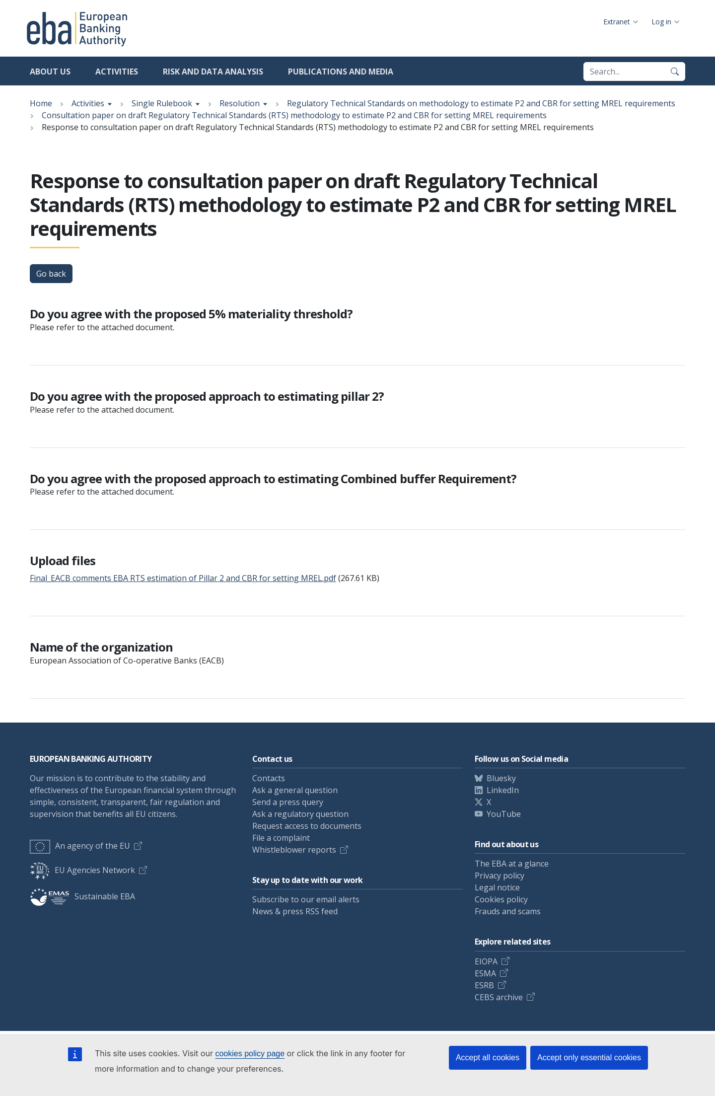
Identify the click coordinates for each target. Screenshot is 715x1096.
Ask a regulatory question (300, 813)
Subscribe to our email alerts (305, 899)
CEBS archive (499, 997)
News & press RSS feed (295, 911)
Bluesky (501, 778)
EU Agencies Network (82, 870)
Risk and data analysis (213, 71)
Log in (661, 21)
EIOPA (486, 961)
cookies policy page (250, 1053)
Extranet (616, 21)
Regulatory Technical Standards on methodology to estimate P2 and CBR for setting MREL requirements (481, 103)
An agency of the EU (80, 845)
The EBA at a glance (512, 863)
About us (50, 71)
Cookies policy (501, 899)
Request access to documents (306, 825)
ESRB (484, 985)
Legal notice (497, 887)
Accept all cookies (487, 1057)
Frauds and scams (508, 911)
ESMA (485, 973)
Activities (116, 71)
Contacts (268, 778)
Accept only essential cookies (589, 1057)
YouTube (504, 813)
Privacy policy (499, 875)
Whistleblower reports (294, 849)
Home (41, 103)
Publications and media (340, 71)
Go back (51, 273)
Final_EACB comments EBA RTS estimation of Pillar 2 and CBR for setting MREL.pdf (183, 578)
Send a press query (287, 802)
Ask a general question (295, 790)
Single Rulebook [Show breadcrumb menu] (162, 103)
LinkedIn (503, 790)
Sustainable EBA (82, 896)
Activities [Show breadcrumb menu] (88, 103)
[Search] (674, 71)
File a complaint (281, 837)
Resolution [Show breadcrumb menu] (239, 103)
